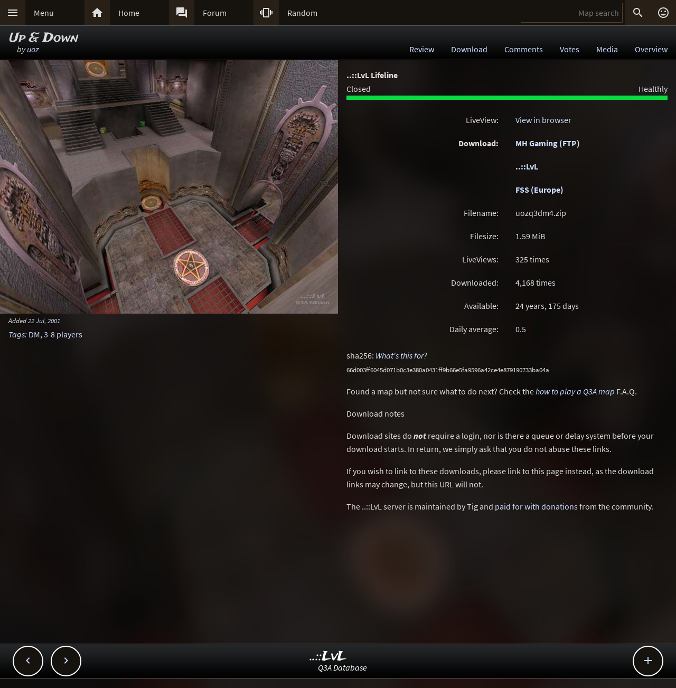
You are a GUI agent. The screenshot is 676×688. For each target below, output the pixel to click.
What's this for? (401, 355)
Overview (651, 49)
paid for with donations (536, 506)
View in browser (543, 120)
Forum (215, 12)
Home (128, 12)
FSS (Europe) (539, 189)
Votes (569, 49)
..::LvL (526, 166)
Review (421, 49)
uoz (33, 49)
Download (469, 49)
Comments (523, 49)
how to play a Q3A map (575, 391)
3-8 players (63, 334)
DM (34, 334)
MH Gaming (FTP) (547, 143)
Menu (44, 12)
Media (607, 49)
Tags (16, 334)
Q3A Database (342, 667)
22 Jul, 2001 (44, 320)
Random (302, 12)
